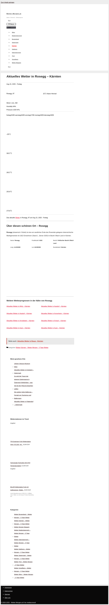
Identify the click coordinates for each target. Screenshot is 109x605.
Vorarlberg (15, 59)
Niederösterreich (17, 35)
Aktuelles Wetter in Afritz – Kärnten (18, 306)
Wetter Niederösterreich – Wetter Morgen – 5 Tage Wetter (22, 533)
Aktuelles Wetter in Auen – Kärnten (18, 328)
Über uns (7, 597)
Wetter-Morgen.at (14, 13)
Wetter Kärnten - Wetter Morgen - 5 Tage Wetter (32, 347)
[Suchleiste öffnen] (9, 21)
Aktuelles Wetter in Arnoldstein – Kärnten (20, 321)
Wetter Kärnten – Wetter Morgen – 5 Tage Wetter (22, 522)
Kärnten (14, 46)
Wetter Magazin (16, 62)
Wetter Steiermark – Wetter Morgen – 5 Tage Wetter (22, 557)
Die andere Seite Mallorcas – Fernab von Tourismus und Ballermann (23, 395)
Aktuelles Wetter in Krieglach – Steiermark (24, 371)
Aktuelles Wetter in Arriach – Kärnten (53, 321)
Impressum (8, 587)
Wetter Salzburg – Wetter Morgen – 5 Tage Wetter (22, 550)
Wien (13, 32)
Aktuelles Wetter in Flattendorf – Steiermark (23, 403)
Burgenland (15, 39)
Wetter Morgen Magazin (21, 527)
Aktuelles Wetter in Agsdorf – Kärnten (53, 306)
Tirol (13, 56)
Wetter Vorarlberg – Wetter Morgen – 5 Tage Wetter (22, 569)
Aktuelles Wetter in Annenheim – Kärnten (55, 313)
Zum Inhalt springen (7, 2)
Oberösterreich (16, 52)
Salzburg (14, 49)
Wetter (17, 217)
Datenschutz (9, 591)
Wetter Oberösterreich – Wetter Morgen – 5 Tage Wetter (21, 543)
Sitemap (7, 594)
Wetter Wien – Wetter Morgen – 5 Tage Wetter (23, 576)
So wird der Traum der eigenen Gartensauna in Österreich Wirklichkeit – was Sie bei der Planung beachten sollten (23, 382)
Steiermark (15, 42)
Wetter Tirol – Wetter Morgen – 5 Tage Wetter (23, 563)
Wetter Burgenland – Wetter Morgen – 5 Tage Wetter (23, 516)
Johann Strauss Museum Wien (22, 365)
